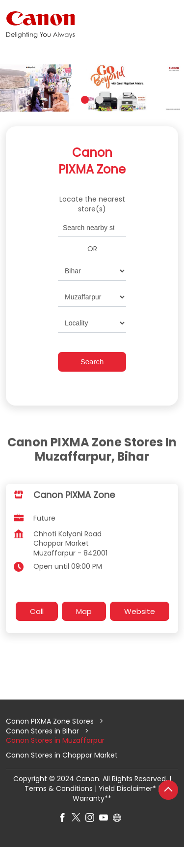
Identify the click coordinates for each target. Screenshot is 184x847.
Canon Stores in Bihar (42, 731)
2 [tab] (100, 100)
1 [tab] (85, 100)
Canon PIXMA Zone (74, 494)
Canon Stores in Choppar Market (62, 755)
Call (37, 611)
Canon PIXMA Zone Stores (51, 721)
